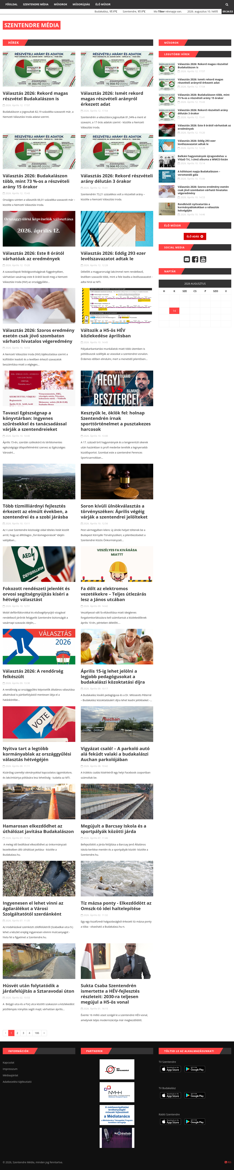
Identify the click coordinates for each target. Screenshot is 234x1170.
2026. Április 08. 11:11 (17, 766)
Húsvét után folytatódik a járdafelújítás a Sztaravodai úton (38, 988)
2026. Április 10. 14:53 (17, 347)
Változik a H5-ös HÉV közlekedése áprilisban (106, 333)
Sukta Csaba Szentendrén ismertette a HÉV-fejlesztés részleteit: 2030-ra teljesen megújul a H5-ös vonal (110, 993)
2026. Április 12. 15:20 (17, 265)
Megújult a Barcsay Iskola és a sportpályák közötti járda (113, 828)
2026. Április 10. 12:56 (96, 523)
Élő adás (195, 236)
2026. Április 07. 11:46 (96, 838)
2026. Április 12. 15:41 (96, 187)
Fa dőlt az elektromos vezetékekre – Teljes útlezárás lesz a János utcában (113, 593)
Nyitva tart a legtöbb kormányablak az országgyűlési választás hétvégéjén (37, 753)
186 (37, 1033)
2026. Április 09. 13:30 (17, 683)
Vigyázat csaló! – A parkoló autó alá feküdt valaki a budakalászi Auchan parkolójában (115, 753)
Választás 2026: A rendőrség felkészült (33, 673)
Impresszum (10, 1069)
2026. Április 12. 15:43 (17, 193)
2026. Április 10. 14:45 (96, 342)
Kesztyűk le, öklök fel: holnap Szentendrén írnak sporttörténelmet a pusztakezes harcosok (116, 421)
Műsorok (60, 4)
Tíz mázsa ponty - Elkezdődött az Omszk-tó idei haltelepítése (116, 905)
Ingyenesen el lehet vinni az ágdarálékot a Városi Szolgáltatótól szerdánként (33, 908)
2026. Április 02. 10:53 (17, 997)
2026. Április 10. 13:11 (17, 523)
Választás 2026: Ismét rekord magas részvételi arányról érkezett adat (112, 98)
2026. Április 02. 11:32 (96, 915)
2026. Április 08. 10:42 (96, 766)
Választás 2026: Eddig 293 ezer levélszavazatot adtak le (113, 256)
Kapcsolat (8, 1062)
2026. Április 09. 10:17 (96, 688)
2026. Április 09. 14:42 (96, 606)
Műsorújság (81, 4)
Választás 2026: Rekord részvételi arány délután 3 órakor (117, 178)
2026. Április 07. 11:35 (17, 920)
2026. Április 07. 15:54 (17, 838)
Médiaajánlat (10, 1075)
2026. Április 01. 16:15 (96, 1008)
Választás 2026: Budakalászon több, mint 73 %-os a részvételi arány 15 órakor (36, 181)
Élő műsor (102, 4)
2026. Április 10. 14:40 (17, 435)
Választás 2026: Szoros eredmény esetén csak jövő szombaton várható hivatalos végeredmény (38, 335)
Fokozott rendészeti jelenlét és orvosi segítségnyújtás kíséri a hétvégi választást (36, 593)
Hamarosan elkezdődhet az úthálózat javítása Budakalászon (38, 828)
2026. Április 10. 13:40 (96, 435)
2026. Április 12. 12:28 (96, 265)
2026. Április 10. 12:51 (17, 606)
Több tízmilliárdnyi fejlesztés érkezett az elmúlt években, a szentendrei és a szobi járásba (35, 511)
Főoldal (11, 4)
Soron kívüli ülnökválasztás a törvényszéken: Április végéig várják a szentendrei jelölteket (114, 511)
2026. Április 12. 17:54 (96, 110)
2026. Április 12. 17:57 (17, 105)
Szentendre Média (35, 4)
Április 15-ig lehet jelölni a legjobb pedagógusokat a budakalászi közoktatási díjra (113, 676)
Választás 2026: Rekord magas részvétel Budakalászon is (35, 96)
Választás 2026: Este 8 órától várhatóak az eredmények (33, 256)
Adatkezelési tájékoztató (17, 1081)
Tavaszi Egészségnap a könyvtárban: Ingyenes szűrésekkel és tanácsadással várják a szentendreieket (35, 421)
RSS (228, 1162)
